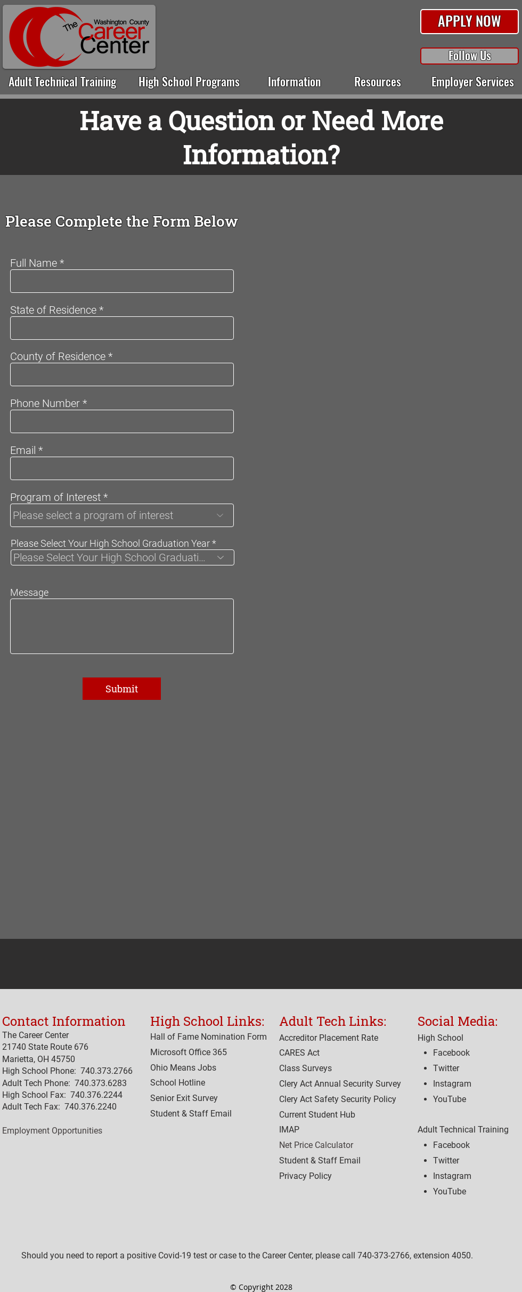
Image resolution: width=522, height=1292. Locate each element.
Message (29, 592)
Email (23, 450)
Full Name (33, 263)
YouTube (449, 1191)
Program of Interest (55, 497)
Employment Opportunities (52, 1131)
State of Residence (53, 310)
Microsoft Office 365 (188, 1052)
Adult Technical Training (463, 1129)
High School (440, 1038)
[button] (469, 22)
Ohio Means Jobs (183, 1068)
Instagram (452, 1176)
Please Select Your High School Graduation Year (110, 543)
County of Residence (57, 356)
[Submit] (122, 688)
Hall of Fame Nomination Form (208, 1037)
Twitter (446, 1160)
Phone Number (45, 403)
